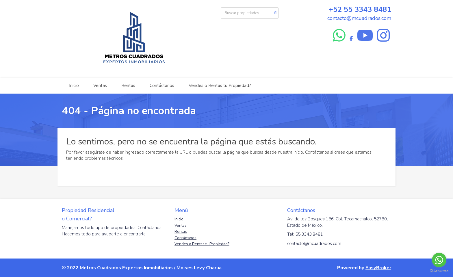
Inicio (74, 85)
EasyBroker (378, 267)
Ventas (100, 85)
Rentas (128, 85)
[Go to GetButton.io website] (439, 271)
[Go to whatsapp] (439, 260)
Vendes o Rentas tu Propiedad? (220, 85)
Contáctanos (162, 85)
